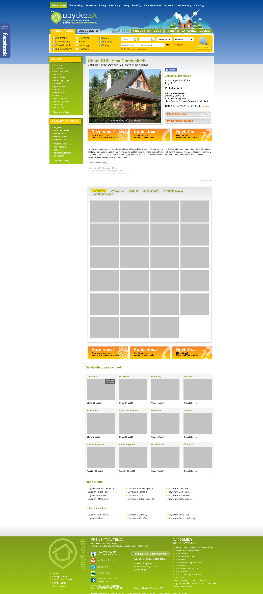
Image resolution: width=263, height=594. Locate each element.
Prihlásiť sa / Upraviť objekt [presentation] (189, 30)
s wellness (58, 83)
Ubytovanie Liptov (95, 518)
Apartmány (114, 5)
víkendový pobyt (61, 80)
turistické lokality (61, 130)
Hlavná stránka (58, 5)
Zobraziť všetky (61, 112)
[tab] (99, 191)
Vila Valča (179, 577)
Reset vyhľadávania (176, 45)
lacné (56, 89)
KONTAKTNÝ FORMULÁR (110, 588)
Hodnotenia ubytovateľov (147, 566)
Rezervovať (105, 133)
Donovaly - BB (115, 64)
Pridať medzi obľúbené (180, 120)
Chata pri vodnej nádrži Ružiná (188, 574)
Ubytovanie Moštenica (97, 495)
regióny (57, 127)
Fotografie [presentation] (99, 191)
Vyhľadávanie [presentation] (62, 30)
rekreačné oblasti (61, 133)
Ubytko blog (140, 569)
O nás (55, 573)
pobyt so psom (60, 98)
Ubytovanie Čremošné (178, 488)
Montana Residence (184, 586)
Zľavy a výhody (59, 586)
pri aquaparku (60, 86)
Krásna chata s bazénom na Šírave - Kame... (195, 547)
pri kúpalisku (59, 77)
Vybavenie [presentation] (117, 191)
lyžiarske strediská (62, 144)
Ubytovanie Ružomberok (179, 495)
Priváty (102, 5)
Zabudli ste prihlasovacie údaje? (150, 559)
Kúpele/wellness (152, 5)
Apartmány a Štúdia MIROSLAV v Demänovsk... (196, 583)
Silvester (58, 65)
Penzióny (137, 5)
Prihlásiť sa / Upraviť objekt (150, 553)
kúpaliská (58, 150)
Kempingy (199, 5)
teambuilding (60, 92)
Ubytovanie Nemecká (137, 492)
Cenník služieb (59, 583)
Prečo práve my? (60, 576)
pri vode (57, 74)
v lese (56, 95)
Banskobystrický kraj (198, 101)
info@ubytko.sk (105, 560)
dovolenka (58, 104)
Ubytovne (168, 5)
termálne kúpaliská (62, 153)
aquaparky (59, 156)
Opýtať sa (187, 133)
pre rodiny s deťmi (62, 101)
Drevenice (91, 5)
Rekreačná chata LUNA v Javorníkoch (192, 580)
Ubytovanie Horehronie (98, 515)
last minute (59, 107)
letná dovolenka (61, 71)
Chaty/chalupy (76, 5)
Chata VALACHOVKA (184, 556)
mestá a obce (60, 139)
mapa (206, 106)
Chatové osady (183, 5)
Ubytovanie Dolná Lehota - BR (141, 499)
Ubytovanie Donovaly (137, 515)
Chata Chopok (181, 553)
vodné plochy (60, 147)
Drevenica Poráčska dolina (187, 550)
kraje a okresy (60, 136)
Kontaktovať (146, 133)
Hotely (126, 5)
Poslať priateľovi (176, 114)
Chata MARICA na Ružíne (186, 568)
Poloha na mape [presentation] (102, 194)
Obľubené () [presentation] (88, 30)
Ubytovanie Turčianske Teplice (182, 499)
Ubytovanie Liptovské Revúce (101, 488)
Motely (54, 11)
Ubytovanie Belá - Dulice (179, 492)
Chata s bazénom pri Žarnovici (188, 562)
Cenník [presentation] (133, 191)
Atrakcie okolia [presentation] (173, 191)
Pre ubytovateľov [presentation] (147, 30)
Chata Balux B (181, 571)
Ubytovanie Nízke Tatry (138, 518)
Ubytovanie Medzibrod (98, 499)
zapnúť (144, 49)
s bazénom (59, 68)
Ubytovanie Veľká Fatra (178, 515)
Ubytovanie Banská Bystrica (140, 488)
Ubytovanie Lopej (136, 495)
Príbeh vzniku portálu (62, 579)
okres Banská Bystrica (176, 101)
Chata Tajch (180, 559)
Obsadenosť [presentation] (151, 191)
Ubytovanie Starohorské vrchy (181, 518)
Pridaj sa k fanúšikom (107, 580)
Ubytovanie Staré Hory (98, 492)
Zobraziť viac (206, 180)
